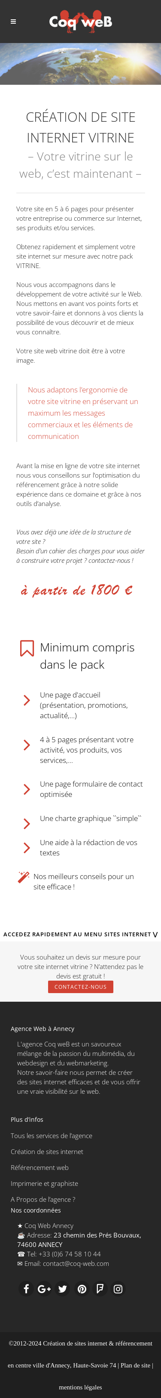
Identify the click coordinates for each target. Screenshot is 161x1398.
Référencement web (40, 1167)
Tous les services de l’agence (51, 1135)
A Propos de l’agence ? (43, 1199)
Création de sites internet (47, 1151)
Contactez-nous (81, 987)
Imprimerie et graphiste (44, 1183)
